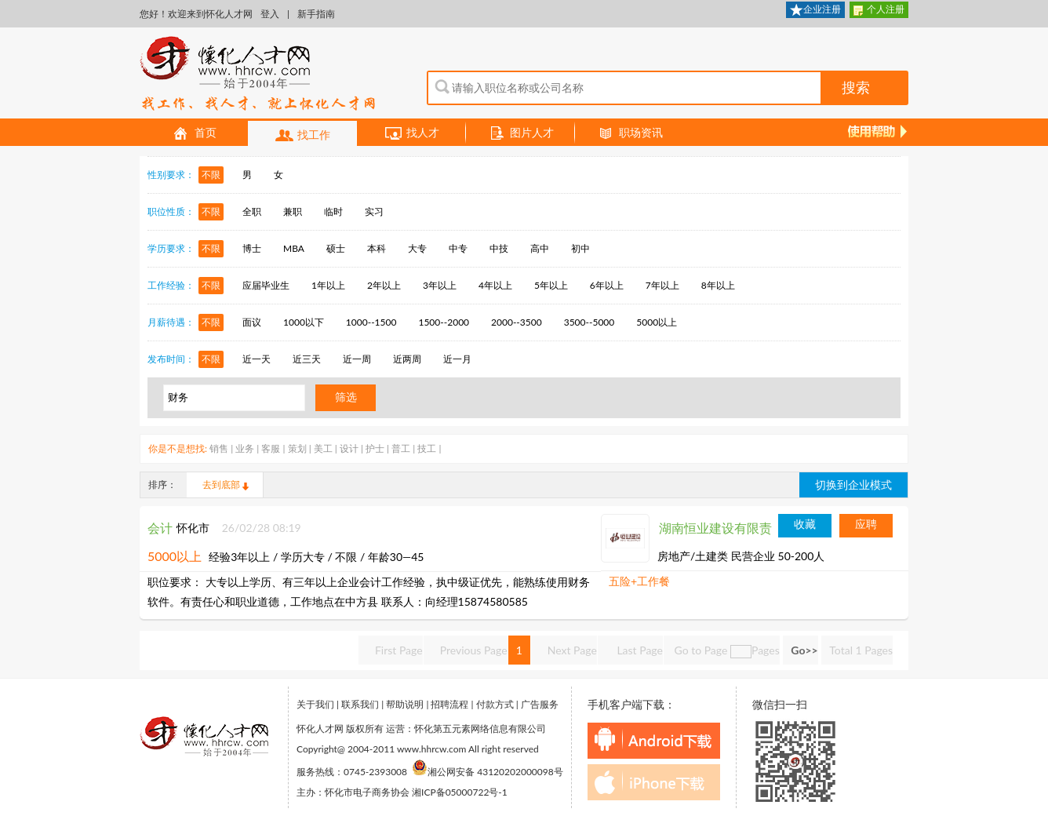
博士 (251, 248)
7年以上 (662, 285)
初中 (580, 248)
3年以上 (440, 285)
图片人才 (521, 133)
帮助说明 (405, 704)
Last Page (638, 650)
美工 (323, 448)
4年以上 (495, 285)
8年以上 (718, 285)
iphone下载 (654, 782)
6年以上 (607, 285)
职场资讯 (630, 133)
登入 (269, 14)
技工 (426, 448)
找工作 (302, 136)
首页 (195, 133)
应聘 (866, 523)
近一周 (357, 359)
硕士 (335, 248)
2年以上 (384, 285)
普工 (400, 448)
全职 (251, 211)
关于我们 (315, 704)
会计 (160, 527)
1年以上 (328, 285)
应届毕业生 (265, 285)
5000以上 (656, 322)
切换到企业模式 (853, 484)
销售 (218, 448)
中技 (498, 248)
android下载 (654, 741)
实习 (374, 211)
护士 (375, 448)
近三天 (307, 359)
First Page (399, 650)
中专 (458, 248)
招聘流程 (449, 704)
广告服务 (540, 704)
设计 (349, 448)
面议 (251, 322)
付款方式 (495, 704)
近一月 (457, 359)
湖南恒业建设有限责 (715, 527)
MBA (293, 248)
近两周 (407, 359)
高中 (539, 248)
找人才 (411, 133)
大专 (417, 248)
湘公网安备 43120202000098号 (487, 772)
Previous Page (474, 650)
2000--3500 (516, 322)
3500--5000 (589, 322)
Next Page (572, 650)
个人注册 (878, 10)
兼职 (292, 211)
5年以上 (551, 285)
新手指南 (316, 14)
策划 (297, 448)
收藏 (805, 523)
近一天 (256, 359)
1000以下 (303, 322)
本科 (376, 248)
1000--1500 (371, 322)
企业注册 (815, 10)
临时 (333, 211)
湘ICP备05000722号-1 (460, 792)
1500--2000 (443, 322)
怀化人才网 (258, 74)
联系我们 (360, 704)
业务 (244, 448)
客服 (270, 448)
